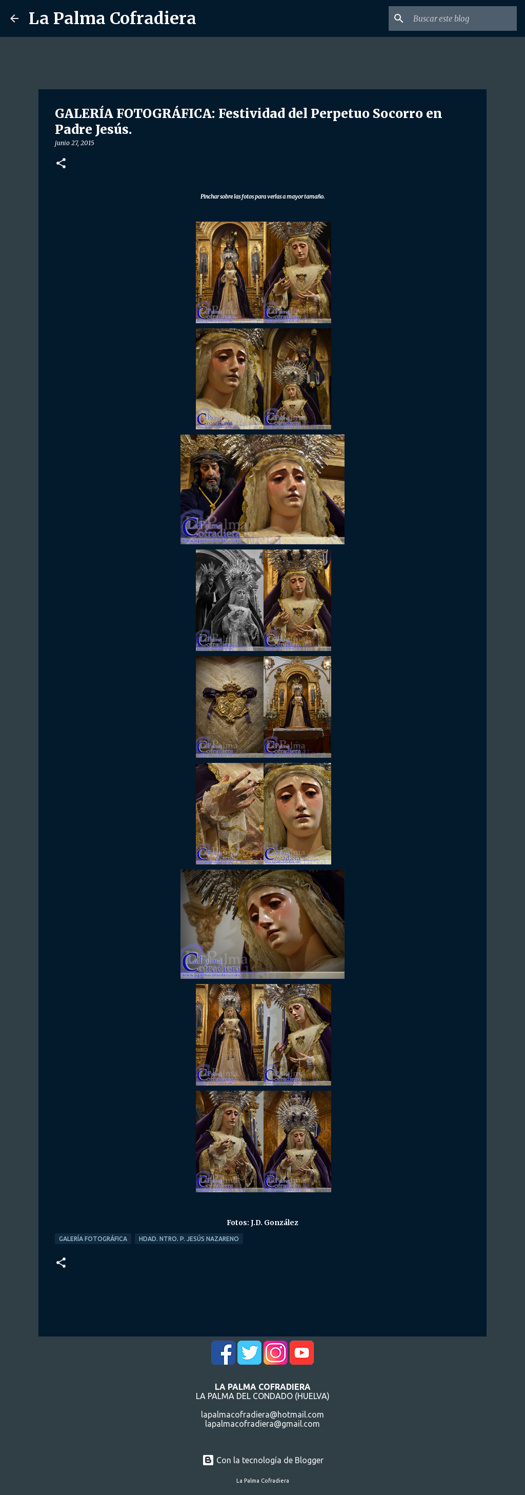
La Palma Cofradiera (112, 18)
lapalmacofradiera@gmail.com (262, 1423)
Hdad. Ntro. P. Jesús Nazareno (189, 1238)
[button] (61, 164)
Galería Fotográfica (93, 1238)
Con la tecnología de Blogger (263, 1460)
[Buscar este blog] (463, 18)
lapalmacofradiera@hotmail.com (262, 1414)
